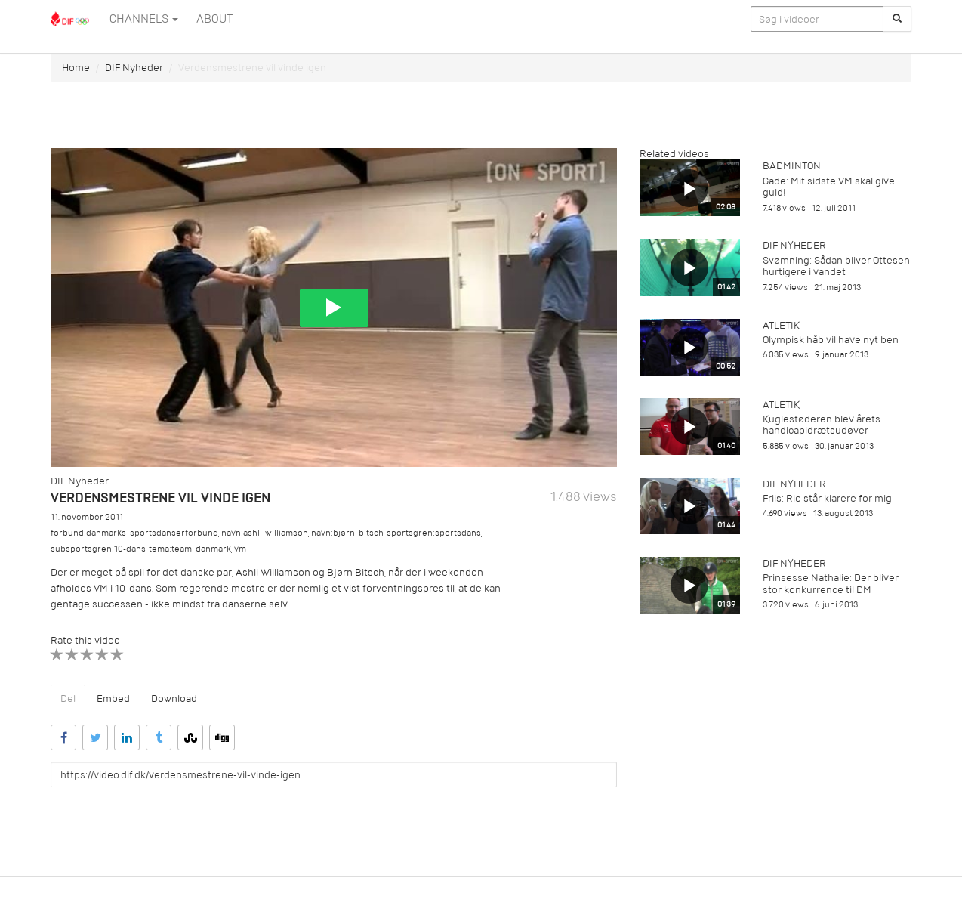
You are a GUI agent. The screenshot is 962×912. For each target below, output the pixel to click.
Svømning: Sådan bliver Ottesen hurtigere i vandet (836, 266)
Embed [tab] (113, 698)
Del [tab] (68, 698)
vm (240, 549)
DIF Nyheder (134, 67)
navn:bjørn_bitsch (347, 533)
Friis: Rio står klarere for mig (827, 498)
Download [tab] (174, 698)
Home (76, 67)
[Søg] (897, 19)
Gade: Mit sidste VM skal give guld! (829, 186)
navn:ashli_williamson (264, 533)
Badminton (792, 166)
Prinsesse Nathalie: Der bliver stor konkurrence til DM (831, 583)
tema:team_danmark (190, 549)
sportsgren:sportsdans (434, 533)
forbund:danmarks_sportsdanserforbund (134, 533)
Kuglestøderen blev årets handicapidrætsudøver (821, 424)
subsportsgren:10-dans (98, 549)
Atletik (781, 325)
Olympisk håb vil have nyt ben (831, 339)
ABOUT (214, 19)
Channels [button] (143, 19)
